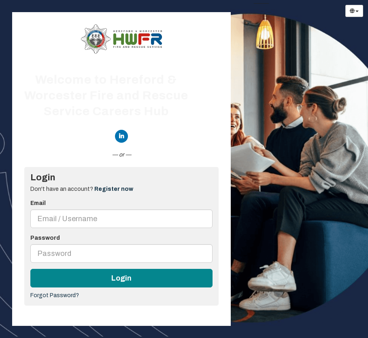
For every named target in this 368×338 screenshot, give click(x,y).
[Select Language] (354, 11)
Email (38, 203)
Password (45, 238)
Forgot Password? (54, 295)
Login (121, 278)
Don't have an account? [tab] (81, 189)
